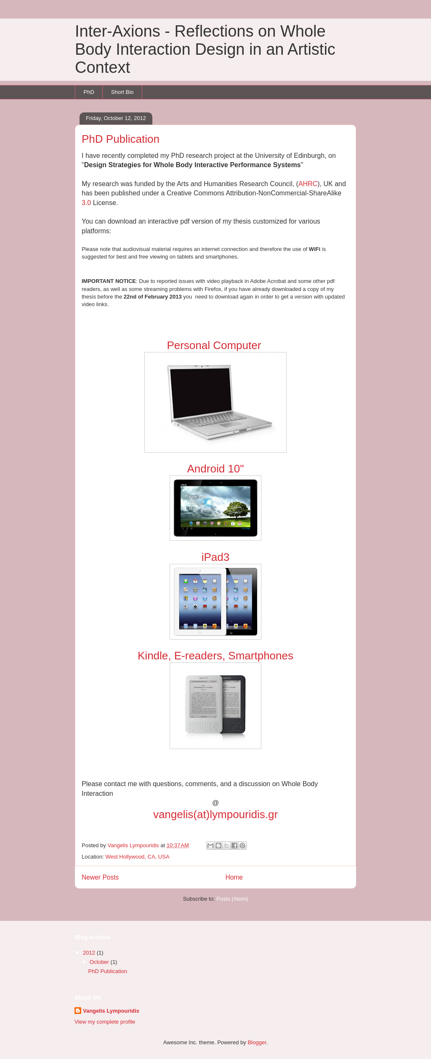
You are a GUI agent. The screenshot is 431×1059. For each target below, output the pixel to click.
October (100, 962)
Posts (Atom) (232, 899)
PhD (89, 92)
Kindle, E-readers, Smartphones (215, 655)
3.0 (87, 202)
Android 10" (215, 468)
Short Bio (122, 92)
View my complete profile (104, 1022)
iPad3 (216, 557)
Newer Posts (100, 877)
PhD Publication (121, 139)
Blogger (256, 1042)
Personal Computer (215, 345)
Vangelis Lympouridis (111, 1011)
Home (234, 877)
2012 (90, 953)
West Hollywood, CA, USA (137, 857)
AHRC (307, 183)
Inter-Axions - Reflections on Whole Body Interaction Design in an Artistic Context (205, 49)
